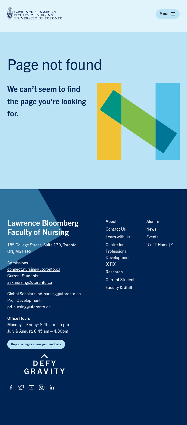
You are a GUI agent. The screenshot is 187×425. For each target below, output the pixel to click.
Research (114, 272)
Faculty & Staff (119, 288)
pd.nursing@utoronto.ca (59, 294)
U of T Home (157, 245)
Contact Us (116, 229)
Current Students (121, 280)
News (151, 229)
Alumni (152, 221)
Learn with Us (118, 237)
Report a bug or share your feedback (36, 344)
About (111, 221)
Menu (168, 14)
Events (152, 237)
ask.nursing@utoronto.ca (29, 282)
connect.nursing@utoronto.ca (33, 269)
